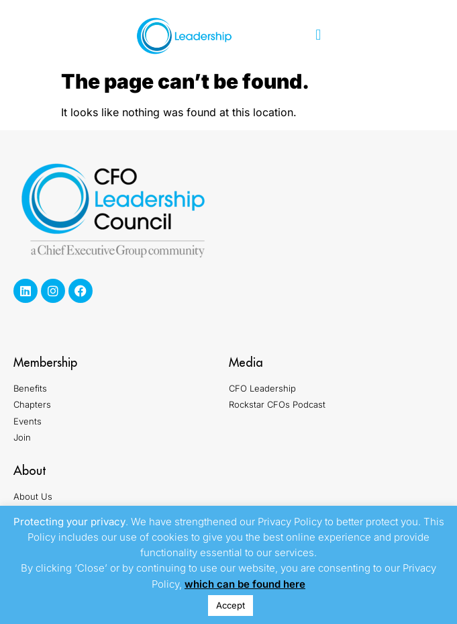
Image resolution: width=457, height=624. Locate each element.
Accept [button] (230, 605)
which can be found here (245, 584)
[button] (318, 35)
